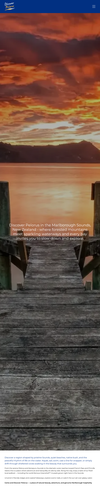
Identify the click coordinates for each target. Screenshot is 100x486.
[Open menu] (93, 6)
